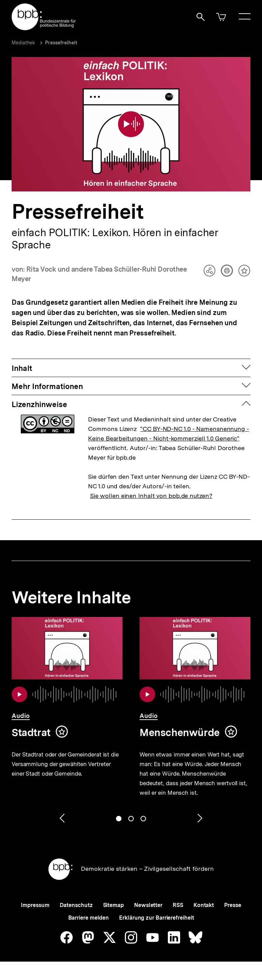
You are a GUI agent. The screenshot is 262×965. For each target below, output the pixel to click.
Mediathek (23, 42)
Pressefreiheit (61, 42)
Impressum (35, 899)
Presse (232, 899)
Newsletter (148, 899)
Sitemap (113, 899)
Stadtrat (31, 726)
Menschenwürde (180, 726)
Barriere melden (88, 912)
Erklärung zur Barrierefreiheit (156, 912)
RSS (178, 899)
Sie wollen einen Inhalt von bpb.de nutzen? (151, 489)
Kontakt (203, 899)
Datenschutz (76, 899)
